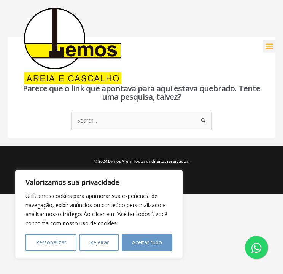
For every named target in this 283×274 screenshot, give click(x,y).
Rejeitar (99, 242)
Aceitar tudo (147, 242)
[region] (99, 214)
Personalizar (51, 242)
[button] (269, 46)
